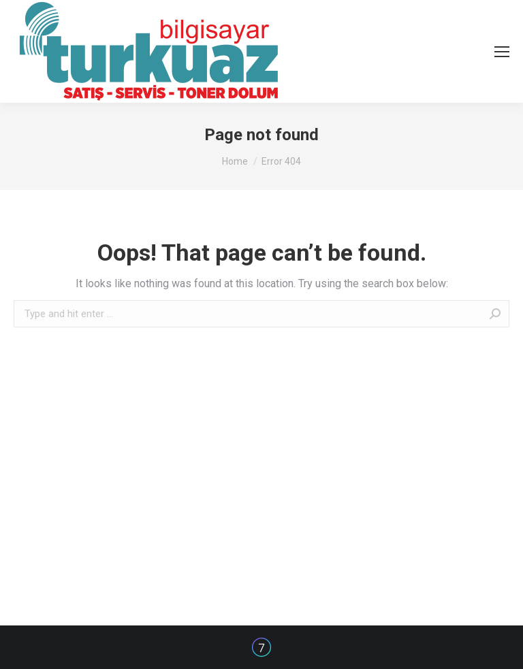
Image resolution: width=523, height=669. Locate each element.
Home (235, 161)
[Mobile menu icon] (501, 51)
